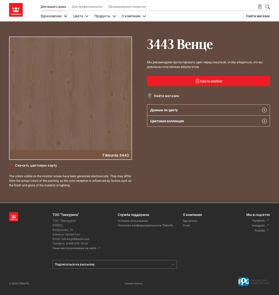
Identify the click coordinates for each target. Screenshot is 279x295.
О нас (186, 225)
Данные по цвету (208, 110)
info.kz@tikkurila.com (75, 239)
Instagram (258, 225)
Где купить (190, 221)
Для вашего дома (53, 7)
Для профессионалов (87, 7)
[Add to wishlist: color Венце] (208, 81)
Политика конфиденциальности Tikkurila (145, 225)
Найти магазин (258, 16)
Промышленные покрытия (127, 7)
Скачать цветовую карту (33, 165)
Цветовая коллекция (208, 121)
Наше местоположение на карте (74, 248)
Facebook (258, 220)
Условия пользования (133, 221)
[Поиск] (267, 7)
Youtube (259, 230)
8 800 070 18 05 (77, 243)
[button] (259, 6)
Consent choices (134, 283)
